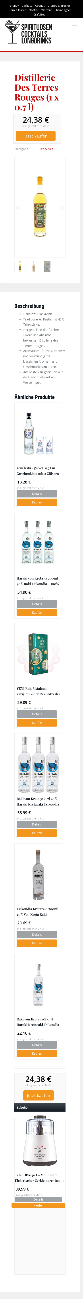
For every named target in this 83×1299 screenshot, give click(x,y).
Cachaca (27, 6)
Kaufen (37, 502)
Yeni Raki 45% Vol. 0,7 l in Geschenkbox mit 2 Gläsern (38, 471)
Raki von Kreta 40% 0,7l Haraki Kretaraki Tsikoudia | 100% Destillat (38, 1022)
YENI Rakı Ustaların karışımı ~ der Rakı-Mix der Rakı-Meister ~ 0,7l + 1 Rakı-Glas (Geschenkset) (38, 691)
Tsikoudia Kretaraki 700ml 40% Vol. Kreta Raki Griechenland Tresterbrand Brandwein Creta (38, 911)
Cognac (40, 6)
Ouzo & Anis (45, 149)
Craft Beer (40, 14)
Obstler (34, 10)
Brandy (14, 6)
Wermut (46, 10)
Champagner (62, 10)
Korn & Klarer (17, 10)
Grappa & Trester (59, 6)
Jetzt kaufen (35, 136)
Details (37, 493)
